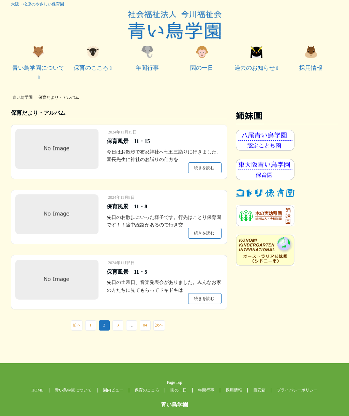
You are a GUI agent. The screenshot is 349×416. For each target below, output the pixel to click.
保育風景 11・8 (127, 206)
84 (145, 325)
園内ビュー (113, 390)
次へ (159, 325)
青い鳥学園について (38, 58)
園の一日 (201, 58)
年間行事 (147, 58)
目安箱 (259, 390)
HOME (37, 390)
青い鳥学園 (174, 404)
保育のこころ (91, 58)
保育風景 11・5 (127, 272)
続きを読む (204, 167)
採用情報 (310, 58)
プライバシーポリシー (297, 390)
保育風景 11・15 (128, 141)
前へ (77, 325)
